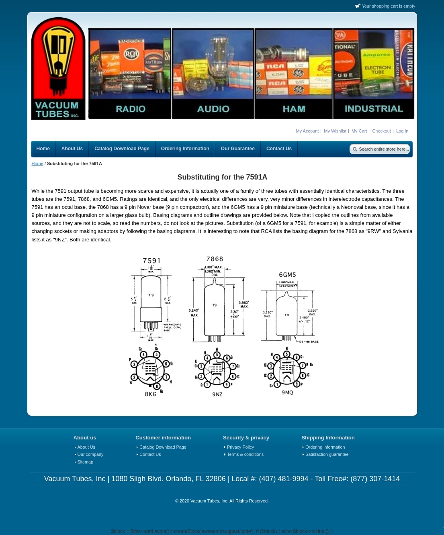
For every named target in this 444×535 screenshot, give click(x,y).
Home (37, 163)
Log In (402, 131)
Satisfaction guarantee (326, 454)
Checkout (381, 131)
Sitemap (86, 461)
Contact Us (150, 454)
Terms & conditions (245, 454)
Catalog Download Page (162, 447)
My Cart (359, 131)
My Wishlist (335, 131)
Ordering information (325, 447)
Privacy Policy (240, 447)
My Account (307, 131)
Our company (91, 454)
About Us (86, 447)
